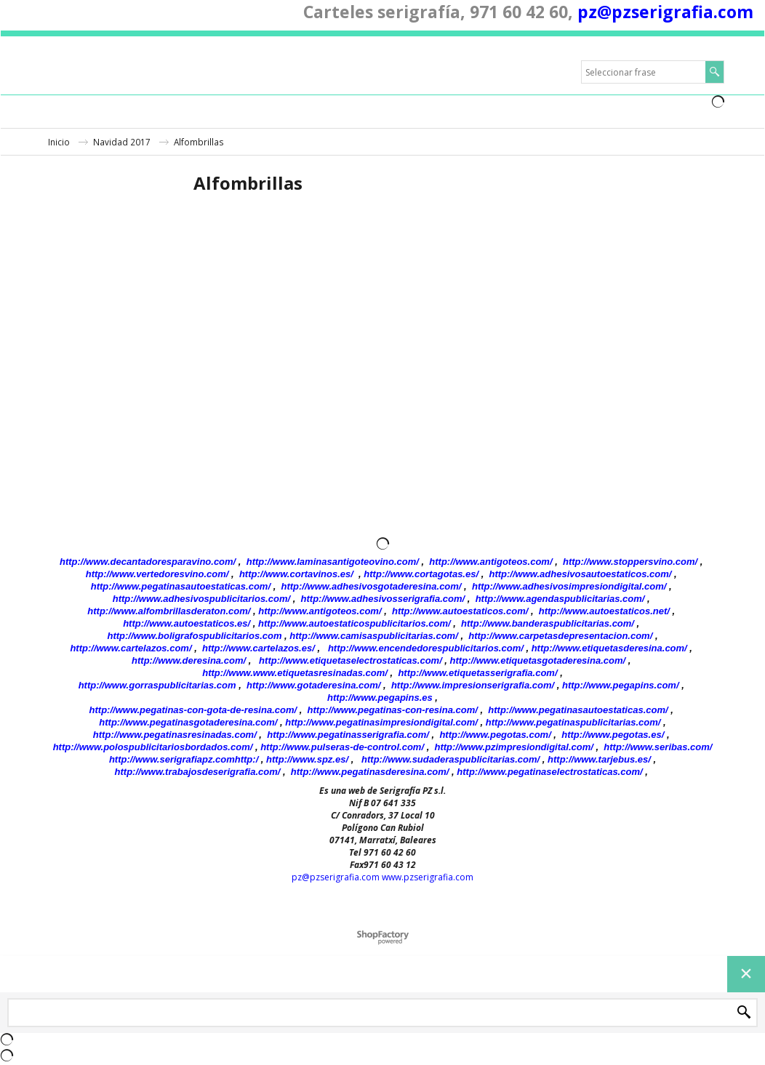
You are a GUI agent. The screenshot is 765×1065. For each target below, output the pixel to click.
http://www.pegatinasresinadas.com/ (175, 734)
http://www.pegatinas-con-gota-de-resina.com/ (193, 709)
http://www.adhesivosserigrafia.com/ (383, 598)
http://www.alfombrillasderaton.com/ (168, 611)
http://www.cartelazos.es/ (258, 648)
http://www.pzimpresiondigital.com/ (514, 747)
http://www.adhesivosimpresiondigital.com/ (569, 586)
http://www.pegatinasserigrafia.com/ (348, 734)
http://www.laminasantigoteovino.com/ (333, 561)
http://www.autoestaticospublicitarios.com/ (354, 623)
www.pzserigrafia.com (427, 877)
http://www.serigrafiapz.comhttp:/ (183, 759)
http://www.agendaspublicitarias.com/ (560, 598)
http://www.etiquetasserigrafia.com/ (477, 672)
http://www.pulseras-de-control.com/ (342, 747)
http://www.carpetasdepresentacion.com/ (560, 635)
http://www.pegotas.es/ (612, 734)
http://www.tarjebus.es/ (599, 759)
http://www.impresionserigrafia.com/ (472, 685)
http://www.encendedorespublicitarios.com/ (426, 648)
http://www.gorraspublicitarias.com (157, 685)
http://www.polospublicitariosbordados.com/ (153, 747)
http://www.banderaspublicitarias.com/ (547, 623)
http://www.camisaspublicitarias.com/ (373, 635)
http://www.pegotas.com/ (494, 734)
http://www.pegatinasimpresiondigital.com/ (381, 722)
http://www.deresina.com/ (189, 660)
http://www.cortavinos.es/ (296, 573)
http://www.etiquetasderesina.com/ (609, 648)
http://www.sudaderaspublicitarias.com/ (450, 759)
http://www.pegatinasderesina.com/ (370, 771)
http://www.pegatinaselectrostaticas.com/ (549, 771)
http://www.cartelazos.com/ (130, 648)
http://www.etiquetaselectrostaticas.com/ (350, 660)
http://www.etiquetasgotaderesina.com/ (538, 660)
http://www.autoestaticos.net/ (604, 611)
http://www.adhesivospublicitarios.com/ (201, 598)
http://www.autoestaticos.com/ (460, 611)
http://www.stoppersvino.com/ (630, 561)
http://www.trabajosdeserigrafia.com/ (198, 771)
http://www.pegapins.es (380, 697)
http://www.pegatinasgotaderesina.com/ (188, 722)
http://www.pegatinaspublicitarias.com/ (573, 722)
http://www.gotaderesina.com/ (313, 685)
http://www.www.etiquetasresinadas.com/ (295, 672)
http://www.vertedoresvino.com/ (157, 573)
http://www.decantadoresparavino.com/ (148, 561)
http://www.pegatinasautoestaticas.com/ (181, 586)
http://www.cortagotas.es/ (421, 573)
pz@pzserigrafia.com (665, 11)
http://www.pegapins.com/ (620, 685)
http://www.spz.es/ (307, 759)
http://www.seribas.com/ (658, 747)
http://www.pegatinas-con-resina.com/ (393, 709)
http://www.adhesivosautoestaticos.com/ (580, 573)
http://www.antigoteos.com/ (490, 561)
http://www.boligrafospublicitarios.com (194, 635)
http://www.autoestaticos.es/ (186, 623)
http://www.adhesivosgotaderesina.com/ (371, 586)
